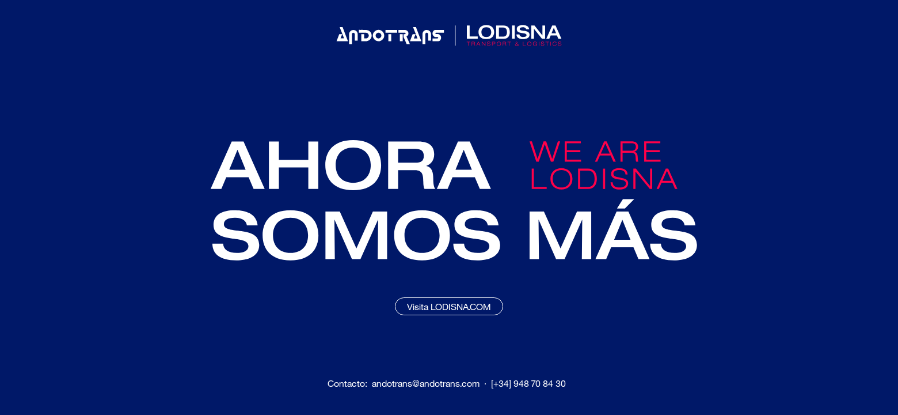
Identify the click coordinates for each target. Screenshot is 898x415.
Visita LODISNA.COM (449, 306)
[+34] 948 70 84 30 (528, 383)
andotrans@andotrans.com (426, 383)
